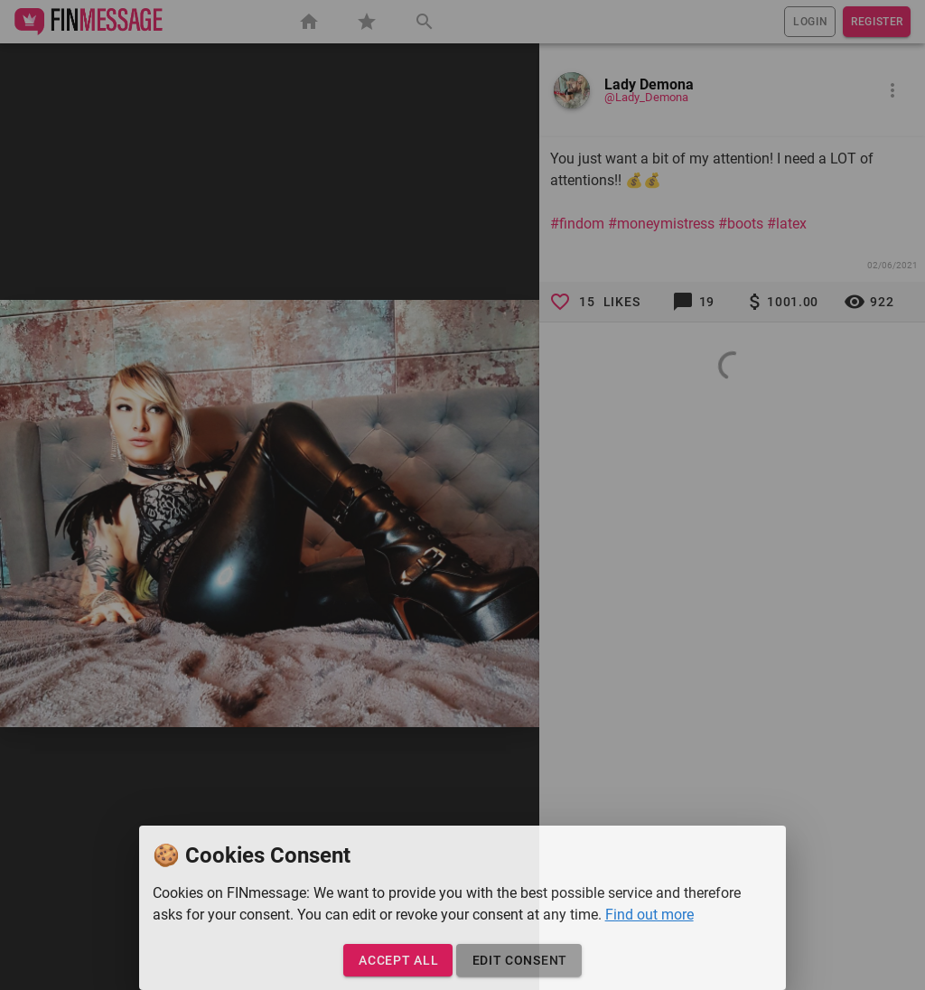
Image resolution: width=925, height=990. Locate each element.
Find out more (649, 914)
